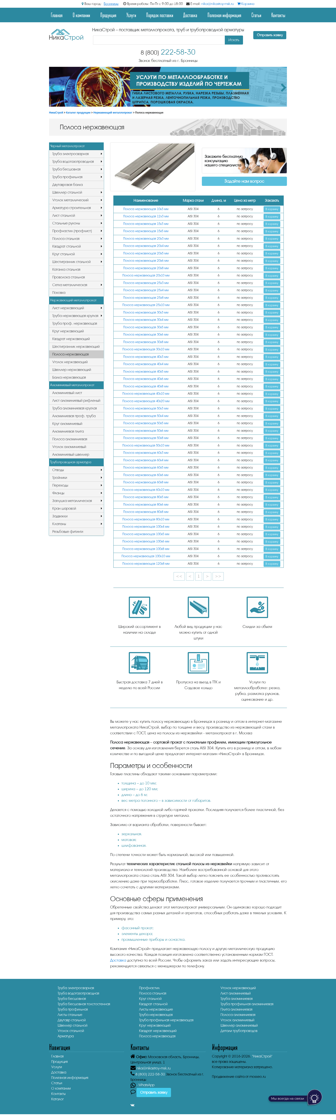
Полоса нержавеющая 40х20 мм (146, 401)
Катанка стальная (66, 269)
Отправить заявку (270, 35)
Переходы (60, 485)
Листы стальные (70, 1015)
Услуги (131, 14)
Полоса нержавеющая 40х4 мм (145, 364)
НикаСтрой (56, 112)
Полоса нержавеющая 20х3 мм (146, 238)
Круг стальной (63, 254)
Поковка (58, 293)
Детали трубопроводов (238, 1031)
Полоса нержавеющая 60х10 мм (145, 490)
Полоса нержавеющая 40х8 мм (145, 386)
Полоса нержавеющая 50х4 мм (145, 416)
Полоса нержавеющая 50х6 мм (145, 431)
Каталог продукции (78, 112)
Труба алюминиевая (236, 999)
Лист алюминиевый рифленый (76, 401)
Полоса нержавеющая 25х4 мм (146, 290)
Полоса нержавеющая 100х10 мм (146, 556)
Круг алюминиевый (67, 424)
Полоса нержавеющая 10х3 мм (145, 209)
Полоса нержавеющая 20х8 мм (146, 268)
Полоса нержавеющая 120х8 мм (146, 564)
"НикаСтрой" (262, 1056)
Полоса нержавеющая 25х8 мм (146, 298)
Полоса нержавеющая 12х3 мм (146, 216)
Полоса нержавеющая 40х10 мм (145, 394)
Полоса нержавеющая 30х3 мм (145, 312)
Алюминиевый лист (67, 393)
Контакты (278, 14)
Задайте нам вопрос (244, 181)
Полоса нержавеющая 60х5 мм (145, 467)
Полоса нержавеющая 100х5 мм (145, 534)
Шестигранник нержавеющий (76, 347)
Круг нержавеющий (68, 331)
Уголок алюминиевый (69, 447)
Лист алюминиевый (235, 993)
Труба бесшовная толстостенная (84, 1004)
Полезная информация (224, 14)
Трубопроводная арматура (70, 462)
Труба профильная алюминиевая (246, 1004)
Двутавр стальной (72, 1020)
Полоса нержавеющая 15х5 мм (145, 231)
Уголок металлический (70, 200)
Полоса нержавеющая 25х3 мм (146, 283)
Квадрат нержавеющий (71, 339)
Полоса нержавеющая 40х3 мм (145, 357)
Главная (57, 14)
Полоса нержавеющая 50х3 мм (145, 408)
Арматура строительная (71, 208)
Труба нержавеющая (156, 1015)
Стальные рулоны (66, 223)
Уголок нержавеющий (70, 362)
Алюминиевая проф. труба (74, 416)
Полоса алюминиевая (69, 439)
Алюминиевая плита (68, 431)
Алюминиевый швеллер (70, 454)
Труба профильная (67, 177)
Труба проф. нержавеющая (74, 323)
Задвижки (60, 516)
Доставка (190, 14)
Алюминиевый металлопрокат (72, 385)
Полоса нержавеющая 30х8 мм (145, 342)
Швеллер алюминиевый (239, 1025)
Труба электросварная (70, 154)
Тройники (59, 478)
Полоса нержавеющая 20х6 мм (146, 261)
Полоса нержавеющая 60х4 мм (145, 460)
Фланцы (58, 493)
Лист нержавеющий (68, 308)
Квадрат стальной (66, 246)
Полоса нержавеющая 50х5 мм (145, 423)
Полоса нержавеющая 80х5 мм (145, 497)
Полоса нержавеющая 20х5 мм (146, 253)
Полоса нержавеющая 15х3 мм (145, 224)
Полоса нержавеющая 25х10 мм (146, 305)
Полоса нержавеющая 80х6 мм (145, 504)
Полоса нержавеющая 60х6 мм (145, 475)
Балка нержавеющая (69, 377)
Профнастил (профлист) (72, 231)
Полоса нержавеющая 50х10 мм (145, 445)
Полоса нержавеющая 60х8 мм (145, 482)
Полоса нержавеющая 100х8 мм (145, 549)
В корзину (272, 209)
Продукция (108, 14)
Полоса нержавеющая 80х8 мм (145, 512)
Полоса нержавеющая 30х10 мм (145, 349)
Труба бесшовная (66, 169)
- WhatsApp (142, 1085)
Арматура (66, 1036)
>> (218, 576)
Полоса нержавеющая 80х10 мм (145, 519)
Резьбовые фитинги (67, 532)
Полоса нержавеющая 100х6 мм (145, 541)
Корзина (245, 4)
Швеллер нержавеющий (71, 370)
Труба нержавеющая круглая (75, 316)
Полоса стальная (66, 239)
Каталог (57, 1099)
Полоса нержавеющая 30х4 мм (145, 320)
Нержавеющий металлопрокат (112, 112)
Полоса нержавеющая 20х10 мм (146, 275)
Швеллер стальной (67, 192)
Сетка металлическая (69, 285)
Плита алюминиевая (236, 1009)
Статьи (256, 14)
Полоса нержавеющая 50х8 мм (145, 438)
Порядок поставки (159, 14)
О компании (81, 14)
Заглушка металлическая (72, 501)
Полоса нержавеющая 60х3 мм (145, 453)
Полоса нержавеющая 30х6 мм (145, 334)
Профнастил (149, 988)
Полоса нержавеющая (70, 354)
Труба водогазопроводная (73, 162)
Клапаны (59, 524)
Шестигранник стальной (71, 262)
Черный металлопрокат (67, 146)
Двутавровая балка (67, 185)
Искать (233, 40)
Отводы (58, 470)
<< (179, 576)
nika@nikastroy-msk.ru (217, 4)
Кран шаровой (64, 508)
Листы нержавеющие (156, 1009)
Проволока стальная (68, 277)
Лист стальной (63, 216)
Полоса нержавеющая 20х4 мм (146, 246)
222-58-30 (168, 52)
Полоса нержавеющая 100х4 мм (145, 527)
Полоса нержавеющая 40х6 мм (145, 379)
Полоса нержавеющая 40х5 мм (145, 371)
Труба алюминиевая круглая (74, 408)
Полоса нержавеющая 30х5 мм (145, 327)
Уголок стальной (71, 1031)
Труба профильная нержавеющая (166, 1020)
